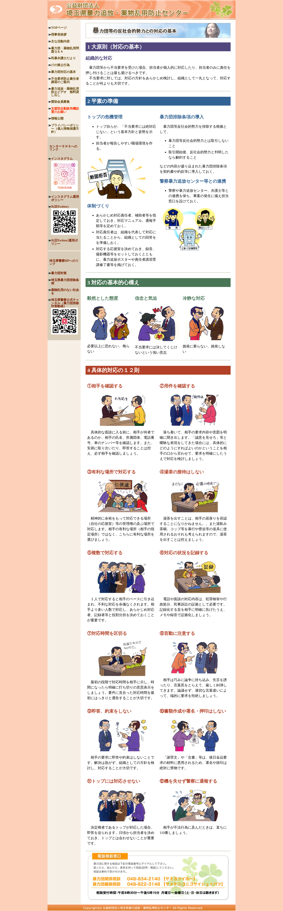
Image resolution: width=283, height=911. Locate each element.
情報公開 (57, 118)
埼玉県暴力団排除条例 (65, 281)
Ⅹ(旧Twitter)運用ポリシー (64, 242)
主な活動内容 (60, 41)
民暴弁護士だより (63, 58)
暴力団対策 (59, 273)
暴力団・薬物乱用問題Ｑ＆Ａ (65, 49)
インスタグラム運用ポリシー (65, 198)
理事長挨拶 (59, 34)
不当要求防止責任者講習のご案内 (65, 80)
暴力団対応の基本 (63, 72)
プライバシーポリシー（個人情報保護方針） (65, 128)
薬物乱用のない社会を (65, 291)
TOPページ (59, 27)
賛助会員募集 (60, 101)
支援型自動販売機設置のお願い (65, 110)
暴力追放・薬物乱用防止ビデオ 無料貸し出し (65, 92)
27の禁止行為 (60, 65)
